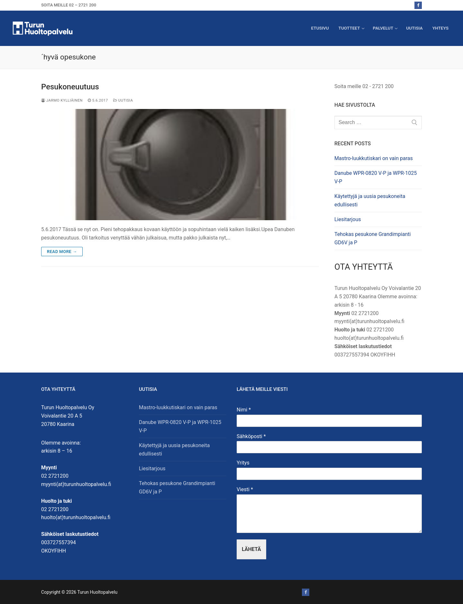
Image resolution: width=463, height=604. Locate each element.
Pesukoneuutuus (70, 86)
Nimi (244, 410)
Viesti (245, 489)
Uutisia (123, 100)
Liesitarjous (347, 219)
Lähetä (251, 549)
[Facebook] (418, 5)
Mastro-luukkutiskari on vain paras (373, 158)
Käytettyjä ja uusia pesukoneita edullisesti (369, 200)
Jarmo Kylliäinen (62, 100)
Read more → (62, 251)
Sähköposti (251, 436)
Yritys (243, 463)
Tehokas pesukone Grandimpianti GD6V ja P (372, 238)
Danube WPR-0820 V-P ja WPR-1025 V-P (375, 177)
